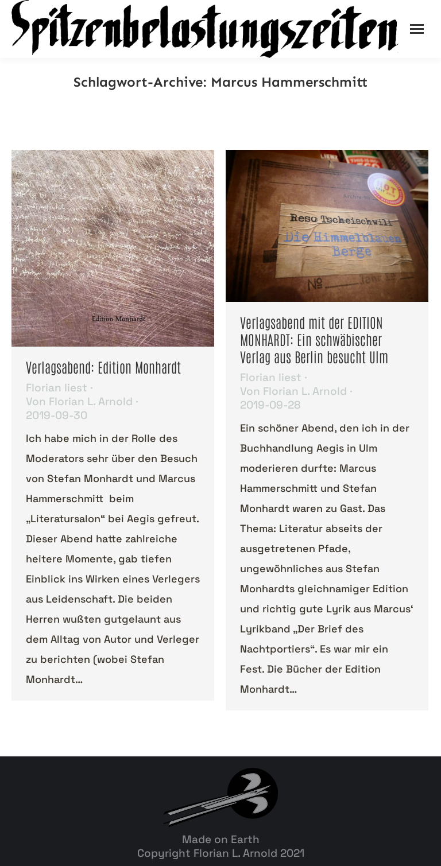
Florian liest (56, 387)
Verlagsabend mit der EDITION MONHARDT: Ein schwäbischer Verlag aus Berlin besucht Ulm (314, 339)
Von (79, 402)
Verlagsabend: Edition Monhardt (103, 366)
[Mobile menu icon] (417, 29)
